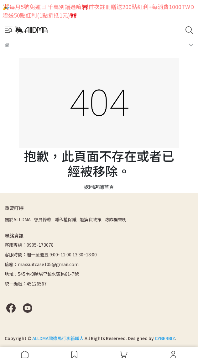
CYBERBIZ (165, 338)
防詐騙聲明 (116, 219)
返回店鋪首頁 (99, 187)
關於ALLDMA (18, 219)
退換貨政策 (91, 219)
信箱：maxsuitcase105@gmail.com (42, 264)
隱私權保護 (65, 219)
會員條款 (42, 219)
